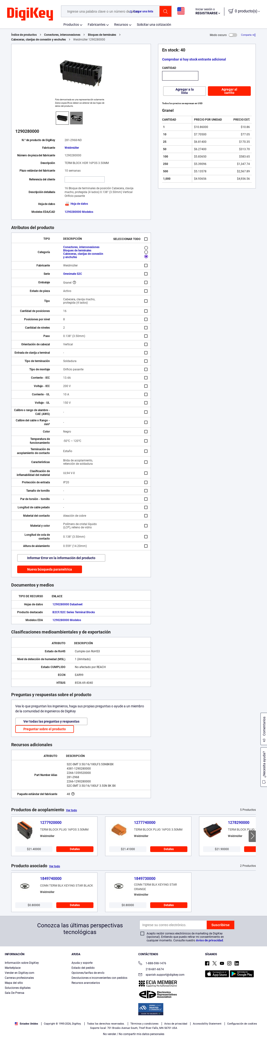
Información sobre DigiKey (22, 962)
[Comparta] (248, 34)
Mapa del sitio (14, 983)
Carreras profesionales (19, 978)
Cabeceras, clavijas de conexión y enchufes (38, 39)
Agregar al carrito (229, 91)
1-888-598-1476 (152, 963)
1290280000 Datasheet (67, 604)
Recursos (121, 24)
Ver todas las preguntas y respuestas (51, 721)
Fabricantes (96, 24)
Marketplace (13, 968)
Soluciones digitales (18, 988)
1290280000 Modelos (79, 212)
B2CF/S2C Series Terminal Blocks (73, 612)
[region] (133, 1025)
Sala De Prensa (14, 993)
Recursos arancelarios (86, 983)
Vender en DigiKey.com (19, 973)
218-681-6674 (151, 969)
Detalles (75, 849)
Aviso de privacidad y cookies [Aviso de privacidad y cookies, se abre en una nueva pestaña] (97, 1036)
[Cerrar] (259, 1025)
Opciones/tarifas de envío (88, 973)
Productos (71, 24)
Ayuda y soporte (82, 962)
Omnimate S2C (72, 274)
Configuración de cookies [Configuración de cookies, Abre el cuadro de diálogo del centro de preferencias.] (198, 1026)
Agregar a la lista (184, 91)
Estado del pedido (83, 968)
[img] (30, 14)
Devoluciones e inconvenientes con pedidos (99, 978)
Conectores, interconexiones (62, 34)
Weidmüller (72, 147)
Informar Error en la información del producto (61, 558)
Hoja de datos (76, 203)
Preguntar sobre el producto (44, 729)
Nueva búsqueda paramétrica (49, 569)
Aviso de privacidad (209, 940)
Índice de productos (24, 34)
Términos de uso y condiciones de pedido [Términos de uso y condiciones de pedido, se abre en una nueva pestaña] (49, 1036)
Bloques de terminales (102, 34)
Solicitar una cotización (154, 24)
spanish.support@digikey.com (161, 975)
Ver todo (71, 810)
